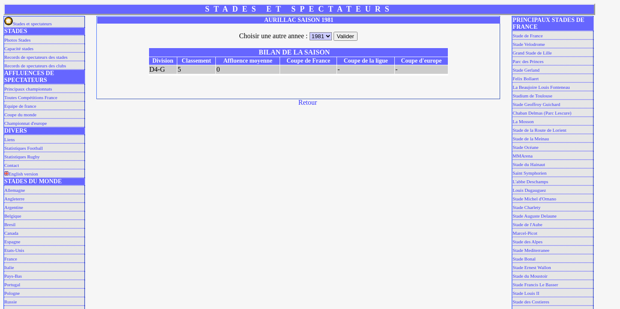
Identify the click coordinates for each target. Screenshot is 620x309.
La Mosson (523, 121)
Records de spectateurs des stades (36, 57)
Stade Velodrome (529, 44)
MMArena (522, 155)
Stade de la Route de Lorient (539, 130)
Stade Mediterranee (531, 250)
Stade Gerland (526, 70)
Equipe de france (20, 106)
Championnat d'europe (25, 123)
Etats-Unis (14, 250)
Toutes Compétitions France (30, 97)
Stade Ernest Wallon (532, 267)
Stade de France (527, 35)
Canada (11, 233)
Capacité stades (18, 48)
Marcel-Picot (525, 233)
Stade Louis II (526, 293)
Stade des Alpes (527, 241)
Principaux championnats (28, 88)
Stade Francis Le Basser (535, 284)
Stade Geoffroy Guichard (536, 104)
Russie (10, 301)
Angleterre (14, 198)
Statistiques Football (23, 148)
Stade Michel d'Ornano (534, 198)
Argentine (13, 207)
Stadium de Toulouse (532, 95)
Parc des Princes (528, 61)
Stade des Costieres (531, 301)
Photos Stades (17, 39)
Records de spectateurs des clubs (35, 65)
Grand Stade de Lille (532, 52)
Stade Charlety (526, 207)
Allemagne (14, 190)
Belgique (12, 215)
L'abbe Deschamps (530, 181)
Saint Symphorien (529, 173)
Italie (9, 267)
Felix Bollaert (526, 78)
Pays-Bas (13, 276)
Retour (307, 102)
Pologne (12, 293)
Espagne (12, 241)
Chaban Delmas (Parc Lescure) (542, 112)
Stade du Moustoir (530, 276)
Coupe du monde (20, 114)
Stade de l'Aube (527, 224)
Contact (11, 165)
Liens (9, 139)
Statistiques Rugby (22, 156)
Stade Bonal (524, 258)
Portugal (12, 284)
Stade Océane (525, 147)
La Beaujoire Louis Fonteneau (541, 87)
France (10, 258)
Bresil (9, 224)
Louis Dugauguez (529, 190)
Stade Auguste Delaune (535, 215)
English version (21, 173)
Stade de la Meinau (531, 138)
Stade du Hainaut (529, 164)
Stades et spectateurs (28, 23)
